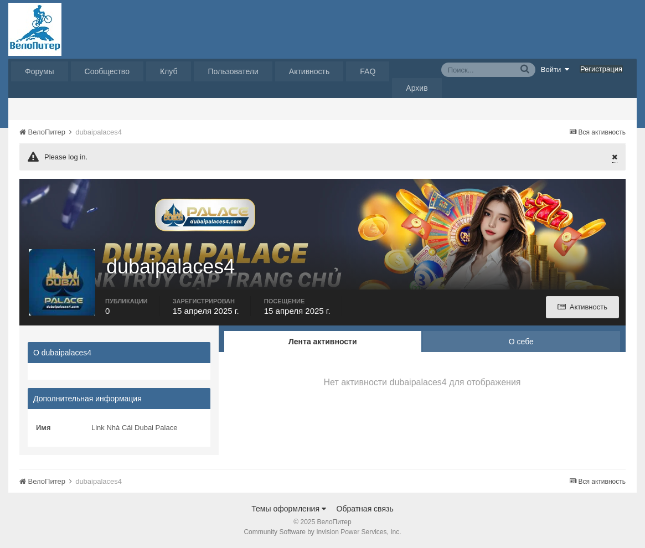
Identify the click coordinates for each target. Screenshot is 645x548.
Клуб (169, 71)
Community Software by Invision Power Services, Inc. (322, 532)
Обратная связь (365, 508)
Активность (309, 71)
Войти (555, 69)
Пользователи (233, 71)
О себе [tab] (521, 341)
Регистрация (601, 69)
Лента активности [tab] (322, 341)
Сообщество (107, 71)
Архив (416, 88)
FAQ (367, 71)
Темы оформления (288, 508)
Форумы (39, 71)
